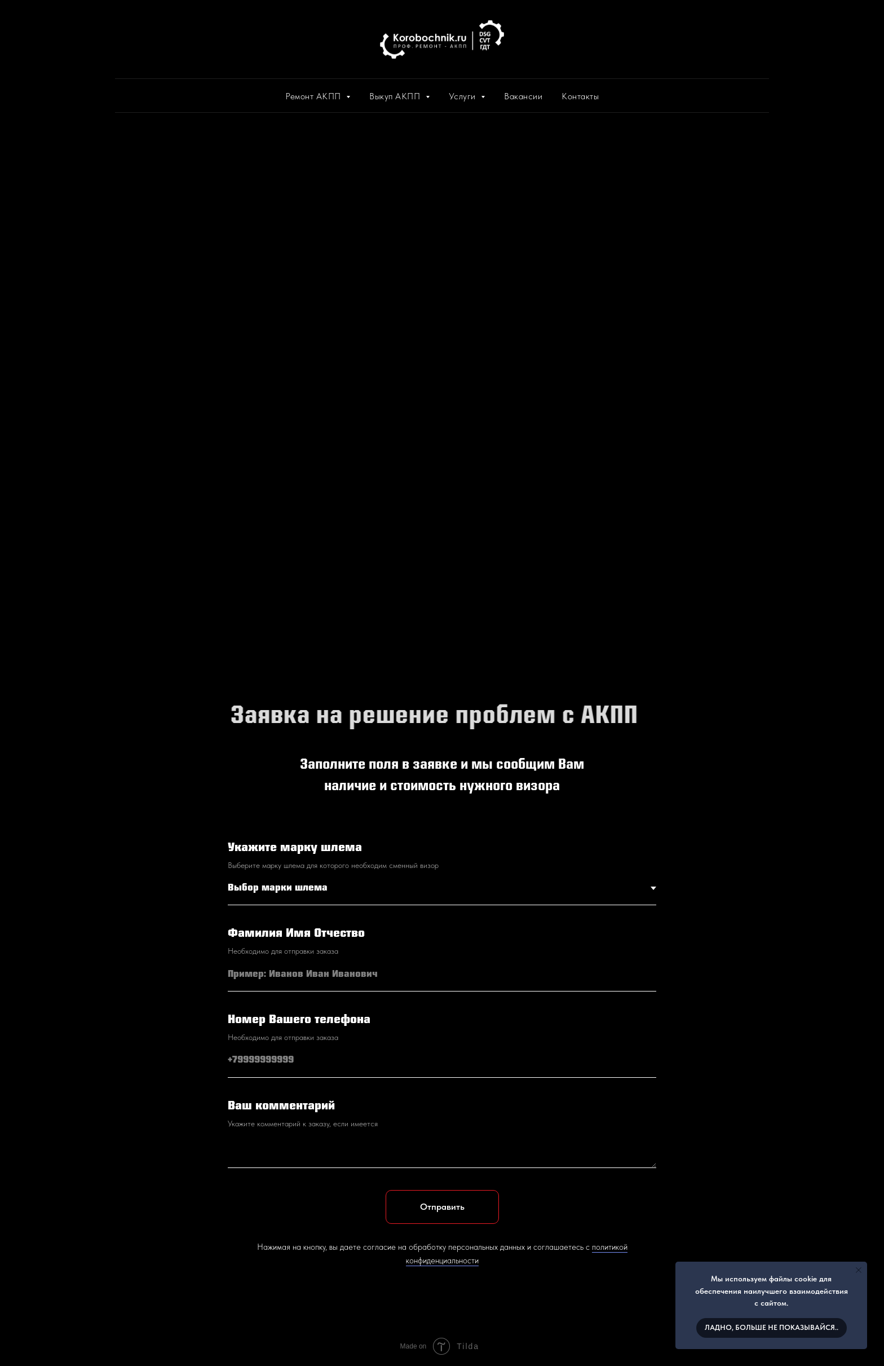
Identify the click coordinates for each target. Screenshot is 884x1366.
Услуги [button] (464, 96)
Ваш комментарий (281, 1106)
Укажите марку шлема (295, 848)
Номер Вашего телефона (299, 1020)
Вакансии (523, 96)
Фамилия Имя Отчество (296, 934)
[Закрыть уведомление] (858, 1270)
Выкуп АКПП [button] (396, 96)
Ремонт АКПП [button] (314, 96)
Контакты (580, 96)
